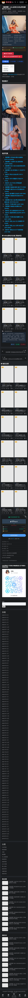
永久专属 (9, 254)
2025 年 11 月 (5, 629)
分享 (12, 344)
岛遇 (3, 852)
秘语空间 (4, 868)
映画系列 (4, 859)
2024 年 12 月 (5, 656)
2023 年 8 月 (5, 694)
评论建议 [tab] (20, 61)
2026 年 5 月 (5, 615)
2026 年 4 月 (5, 617)
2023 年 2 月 (5, 708)
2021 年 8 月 (5, 752)
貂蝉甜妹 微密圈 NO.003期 (7, 411)
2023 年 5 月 (5, 701)
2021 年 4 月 (5, 761)
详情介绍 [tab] (5, 61)
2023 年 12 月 (5, 684)
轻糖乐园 (4, 871)
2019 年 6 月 (5, 814)
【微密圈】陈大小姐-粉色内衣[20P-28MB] (17, 907)
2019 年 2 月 (5, 824)
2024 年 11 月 (5, 658)
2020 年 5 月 (5, 788)
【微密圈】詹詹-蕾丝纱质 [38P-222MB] (20, 460)
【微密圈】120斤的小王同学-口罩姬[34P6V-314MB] (17, 882)
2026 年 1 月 (5, 624)
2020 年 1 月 (5, 797)
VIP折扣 (14, 525)
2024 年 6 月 (5, 670)
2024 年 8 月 (5, 665)
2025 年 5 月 (5, 644)
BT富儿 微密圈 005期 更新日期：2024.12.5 (20, 435)
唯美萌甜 (4, 849)
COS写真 (4, 847)
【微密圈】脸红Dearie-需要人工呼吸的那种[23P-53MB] (17, 918)
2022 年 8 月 (5, 723)
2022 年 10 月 (5, 718)
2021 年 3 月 (5, 764)
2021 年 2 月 (5, 766)
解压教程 (9, 44)
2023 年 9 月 (5, 692)
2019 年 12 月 (5, 800)
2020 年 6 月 (5, 785)
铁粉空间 (4, 873)
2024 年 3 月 (5, 677)
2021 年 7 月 (5, 754)
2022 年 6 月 (5, 728)
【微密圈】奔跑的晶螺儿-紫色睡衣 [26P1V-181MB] (17, 892)
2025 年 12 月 (5, 627)
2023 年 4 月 (5, 704)
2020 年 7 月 (5, 783)
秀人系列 (4, 866)
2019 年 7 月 (5, 812)
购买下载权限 (8, 53)
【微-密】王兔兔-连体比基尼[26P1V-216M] (7, 386)
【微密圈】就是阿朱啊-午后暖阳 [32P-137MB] (17, 897)
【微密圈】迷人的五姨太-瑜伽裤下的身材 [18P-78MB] (17, 928)
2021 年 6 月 (5, 757)
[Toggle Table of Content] (11, 66)
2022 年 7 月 (5, 725)
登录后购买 (14, 535)
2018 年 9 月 (5, 836)
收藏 (17, 344)
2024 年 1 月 (5, 682)
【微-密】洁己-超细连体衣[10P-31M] (14, 210)
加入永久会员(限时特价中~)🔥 (12, 56)
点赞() (23, 344)
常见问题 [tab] (13, 61)
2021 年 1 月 (5, 769)
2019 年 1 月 (5, 826)
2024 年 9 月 (5, 663)
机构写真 (4, 861)
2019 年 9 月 (5, 807)
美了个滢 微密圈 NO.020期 (7, 485)
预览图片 (6, 68)
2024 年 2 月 (5, 680)
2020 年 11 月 (5, 773)
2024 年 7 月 (5, 668)
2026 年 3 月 (5, 620)
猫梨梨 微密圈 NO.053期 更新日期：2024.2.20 (20, 485)
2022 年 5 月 (5, 730)
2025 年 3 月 (5, 648)
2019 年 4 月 (5, 819)
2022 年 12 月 (5, 713)
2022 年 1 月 (5, 740)
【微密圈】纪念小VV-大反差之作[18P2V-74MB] (17, 902)
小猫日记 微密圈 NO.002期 (20, 386)
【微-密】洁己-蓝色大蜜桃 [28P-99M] (7, 460)
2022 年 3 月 (5, 735)
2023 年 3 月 (5, 706)
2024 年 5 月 (5, 672)
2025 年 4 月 (5, 646)
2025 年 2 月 (5, 651)
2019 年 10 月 (5, 805)
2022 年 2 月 (5, 737)
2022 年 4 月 (5, 733)
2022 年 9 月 (5, 720)
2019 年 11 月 (5, 802)
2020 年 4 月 (5, 790)
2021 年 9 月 (5, 749)
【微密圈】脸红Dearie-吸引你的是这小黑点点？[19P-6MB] (17, 923)
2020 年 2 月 (5, 795)
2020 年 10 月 (5, 776)
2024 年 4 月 (5, 675)
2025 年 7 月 (5, 639)
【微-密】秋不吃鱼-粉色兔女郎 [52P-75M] (20, 510)
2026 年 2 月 (5, 622)
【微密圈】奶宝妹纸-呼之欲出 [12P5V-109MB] (17, 887)
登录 (21, 2)
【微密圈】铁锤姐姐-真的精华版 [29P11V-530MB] (17, 913)
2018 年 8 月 (5, 838)
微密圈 (14, 11)
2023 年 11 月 (5, 687)
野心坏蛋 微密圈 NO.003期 (7, 435)
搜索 (3, 601)
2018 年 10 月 (5, 833)
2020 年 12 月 (5, 771)
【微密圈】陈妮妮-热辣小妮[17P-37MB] (15, 187)
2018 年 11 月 (5, 831)
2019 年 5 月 (5, 817)
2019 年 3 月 (5, 821)
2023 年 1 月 (5, 711)
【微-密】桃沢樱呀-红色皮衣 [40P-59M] (15, 193)
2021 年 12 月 (5, 742)
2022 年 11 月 (5, 716)
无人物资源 (5, 857)
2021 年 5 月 (5, 759)
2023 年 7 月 (5, 696)
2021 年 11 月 (5, 745)
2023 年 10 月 (5, 689)
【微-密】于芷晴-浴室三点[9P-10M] (13, 204)
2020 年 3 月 (5, 793)
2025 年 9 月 (5, 634)
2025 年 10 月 (5, 632)
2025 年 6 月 (5, 641)
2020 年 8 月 (5, 781)
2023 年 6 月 (5, 699)
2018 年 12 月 (5, 829)
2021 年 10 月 (5, 747)
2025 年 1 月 (5, 653)
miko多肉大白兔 (12, 74)
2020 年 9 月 (5, 778)
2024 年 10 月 (5, 660)
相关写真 (6, 70)
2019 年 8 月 (5, 809)
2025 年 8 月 (5, 636)
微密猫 (9, 11)
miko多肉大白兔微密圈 (11, 553)
